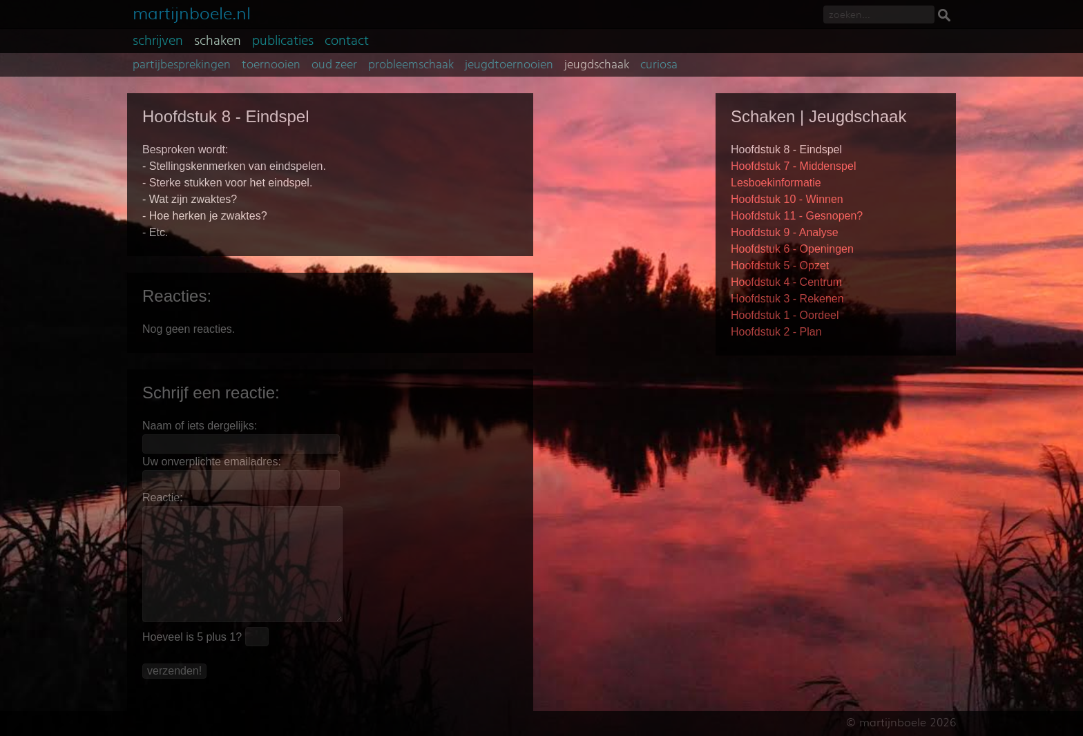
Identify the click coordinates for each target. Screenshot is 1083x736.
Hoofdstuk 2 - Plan (776, 332)
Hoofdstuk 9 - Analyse (784, 232)
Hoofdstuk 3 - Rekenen (787, 298)
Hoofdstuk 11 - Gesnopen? (797, 216)
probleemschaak (411, 65)
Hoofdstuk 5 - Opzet (780, 265)
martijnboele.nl (192, 12)
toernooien (271, 65)
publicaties (283, 41)
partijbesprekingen (182, 65)
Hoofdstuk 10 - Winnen (787, 199)
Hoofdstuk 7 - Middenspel (793, 166)
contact (347, 41)
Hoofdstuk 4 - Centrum (786, 282)
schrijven (158, 41)
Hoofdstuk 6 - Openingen (792, 249)
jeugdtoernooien (509, 65)
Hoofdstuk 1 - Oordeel (785, 315)
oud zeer (334, 65)
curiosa (659, 65)
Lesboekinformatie (776, 182)
